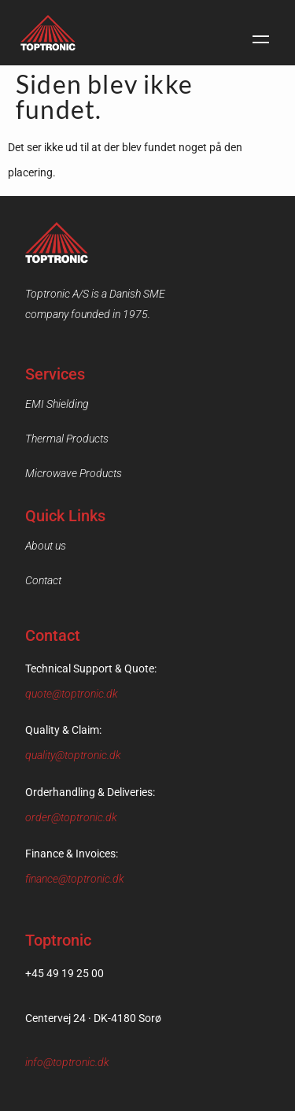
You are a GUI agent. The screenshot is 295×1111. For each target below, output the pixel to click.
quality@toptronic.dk (73, 755)
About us (45, 545)
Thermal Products (67, 438)
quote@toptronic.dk (71, 693)
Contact (43, 580)
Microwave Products (73, 473)
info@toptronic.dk (67, 1062)
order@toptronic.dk (71, 817)
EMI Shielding (57, 404)
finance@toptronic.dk (74, 878)
